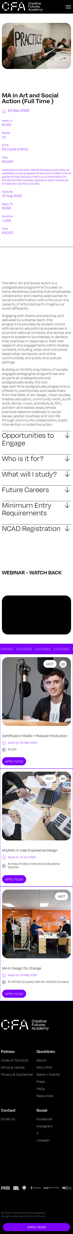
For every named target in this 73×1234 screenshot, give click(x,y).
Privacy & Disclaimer (17, 1074)
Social (41, 1110)
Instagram (44, 1126)
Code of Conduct (14, 1060)
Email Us (8, 1119)
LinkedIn (43, 1140)
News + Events (48, 1074)
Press (40, 1081)
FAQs (40, 1088)
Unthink (39, 1216)
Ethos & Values (13, 1067)
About (41, 1060)
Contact (8, 1110)
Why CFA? (44, 1067)
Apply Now (14, 761)
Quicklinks (45, 1051)
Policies (8, 1051)
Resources (44, 1096)
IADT (50, 664)
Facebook (44, 1119)
